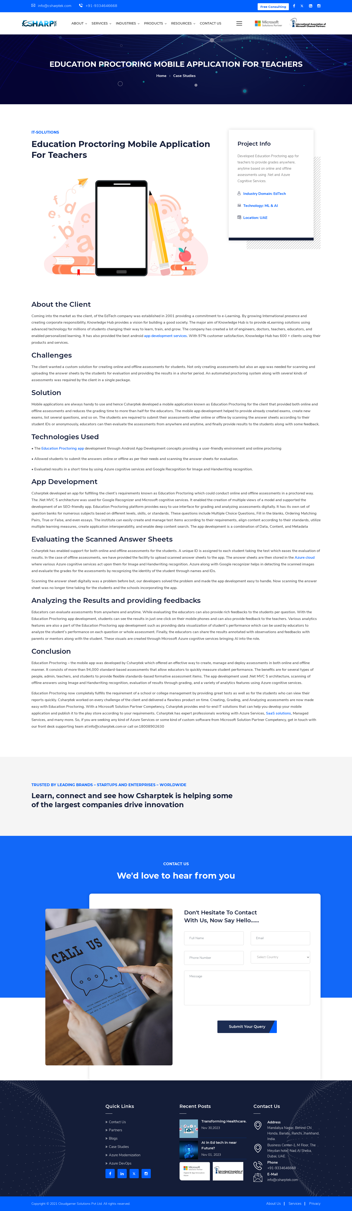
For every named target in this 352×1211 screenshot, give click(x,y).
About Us (273, 1203)
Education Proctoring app (62, 448)
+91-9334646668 (98, 5)
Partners (115, 1130)
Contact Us (117, 1122)
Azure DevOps (120, 1163)
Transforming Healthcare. (224, 1121)
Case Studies (119, 1146)
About (77, 23)
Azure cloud (305, 557)
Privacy (315, 1203)
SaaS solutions (278, 713)
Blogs (113, 1138)
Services (100, 23)
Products (153, 23)
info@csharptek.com (51, 5)
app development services (165, 335)
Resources (181, 23)
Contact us (210, 23)
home (161, 75)
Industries (126, 23)
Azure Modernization (124, 1155)
